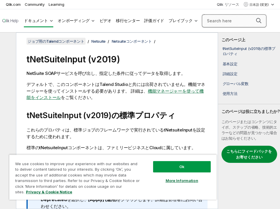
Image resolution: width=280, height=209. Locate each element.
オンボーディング (74, 20)
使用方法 (230, 93)
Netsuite (98, 41)
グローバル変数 (236, 83)
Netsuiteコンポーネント (132, 41)
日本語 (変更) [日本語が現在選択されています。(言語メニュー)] (259, 5)
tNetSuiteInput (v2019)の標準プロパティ (249, 51)
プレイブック (181, 20)
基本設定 (230, 64)
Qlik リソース (228, 4)
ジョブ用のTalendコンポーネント (56, 41)
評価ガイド (154, 20)
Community (35, 4)
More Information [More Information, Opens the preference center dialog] (182, 180)
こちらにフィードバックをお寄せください (249, 154)
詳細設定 (230, 73)
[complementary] (249, 121)
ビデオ (105, 20)
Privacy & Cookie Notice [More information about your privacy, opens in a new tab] (49, 192)
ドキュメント (36, 20)
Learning (56, 4)
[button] (258, 21)
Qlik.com (13, 4)
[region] (113, 177)
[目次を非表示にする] (7, 41)
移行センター (128, 20)
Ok (182, 166)
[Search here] (234, 21)
